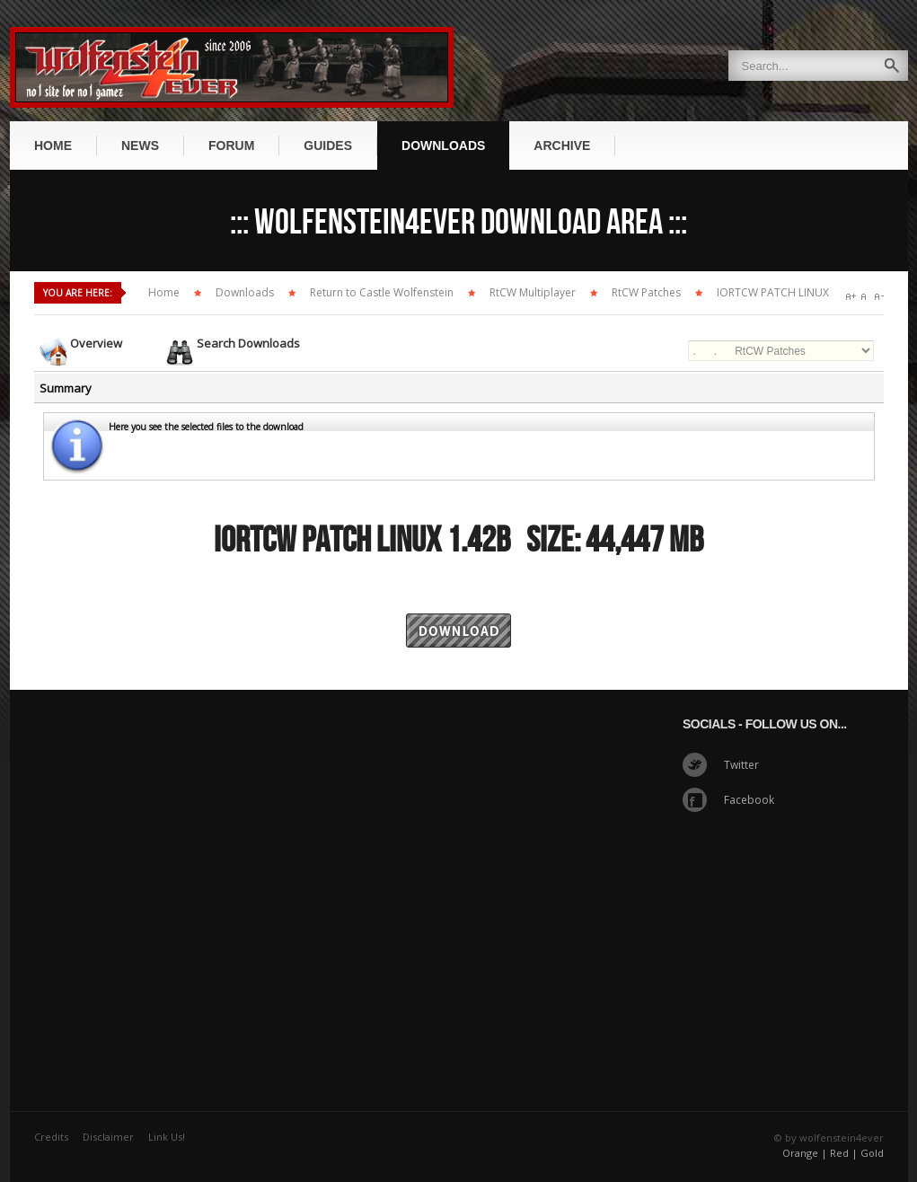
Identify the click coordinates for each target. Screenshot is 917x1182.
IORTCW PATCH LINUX (773, 292)
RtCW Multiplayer (532, 292)
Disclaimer (108, 1136)
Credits (51, 1136)
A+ (851, 297)
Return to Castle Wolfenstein (382, 292)
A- (879, 297)
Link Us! (166, 1136)
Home (164, 292)
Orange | (804, 1153)
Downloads (245, 292)
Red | (844, 1153)
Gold (872, 1153)
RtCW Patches (646, 292)
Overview (96, 343)
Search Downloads (248, 343)
